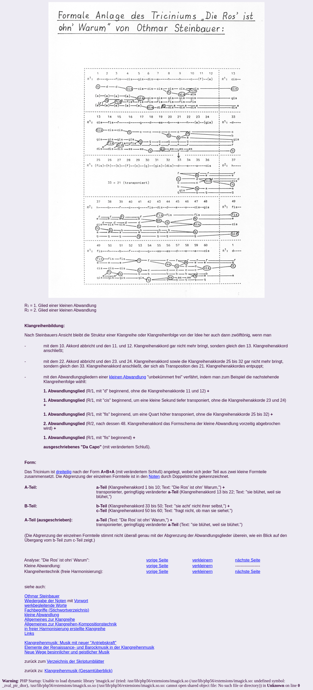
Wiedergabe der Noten (45, 601)
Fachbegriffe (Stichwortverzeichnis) (56, 610)
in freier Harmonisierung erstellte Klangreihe (64, 629)
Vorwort (81, 601)
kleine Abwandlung (41, 615)
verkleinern (202, 560)
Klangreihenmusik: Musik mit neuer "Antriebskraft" (70, 643)
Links (29, 633)
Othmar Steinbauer (41, 596)
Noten (154, 476)
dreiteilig (64, 472)
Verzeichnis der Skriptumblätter (75, 661)
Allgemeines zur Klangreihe (49, 619)
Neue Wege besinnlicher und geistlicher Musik (66, 652)
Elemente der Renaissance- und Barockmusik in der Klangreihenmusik (89, 647)
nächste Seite (247, 560)
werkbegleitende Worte (45, 605)
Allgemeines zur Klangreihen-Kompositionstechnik (70, 624)
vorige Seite (157, 560)
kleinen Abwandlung (127, 377)
